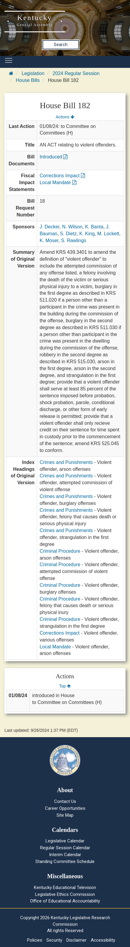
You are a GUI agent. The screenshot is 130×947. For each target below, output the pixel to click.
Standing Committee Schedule (65, 861)
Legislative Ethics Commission (65, 894)
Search (61, 44)
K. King (87, 233)
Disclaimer (76, 940)
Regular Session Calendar (65, 847)
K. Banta (94, 226)
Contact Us (65, 801)
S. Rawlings (73, 240)
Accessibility (103, 940)
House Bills (28, 80)
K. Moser (49, 240)
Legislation (33, 73)
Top (65, 686)
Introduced (54, 156)
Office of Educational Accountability (65, 901)
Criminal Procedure (60, 551)
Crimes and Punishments (66, 462)
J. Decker (49, 226)
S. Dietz (68, 233)
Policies (34, 940)
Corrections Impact (62, 175)
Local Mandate (58, 182)
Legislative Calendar (65, 841)
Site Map (65, 815)
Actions (65, 116)
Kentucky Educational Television (65, 887)
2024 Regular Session (76, 73)
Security (54, 940)
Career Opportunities (65, 808)
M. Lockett (108, 233)
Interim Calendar (65, 854)
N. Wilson (72, 226)
